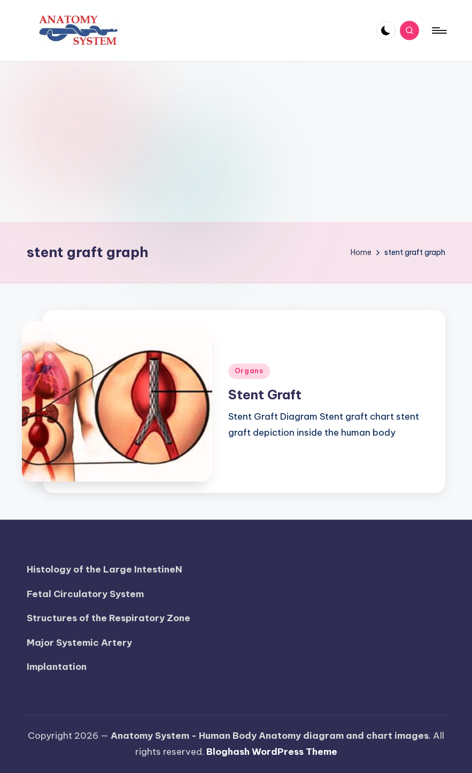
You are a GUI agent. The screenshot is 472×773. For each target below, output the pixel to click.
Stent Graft (264, 394)
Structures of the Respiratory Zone (108, 618)
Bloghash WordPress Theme (271, 751)
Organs (249, 371)
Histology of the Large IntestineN (104, 569)
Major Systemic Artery (79, 642)
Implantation (57, 666)
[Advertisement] (236, 142)
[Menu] (438, 30)
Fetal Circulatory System (85, 594)
